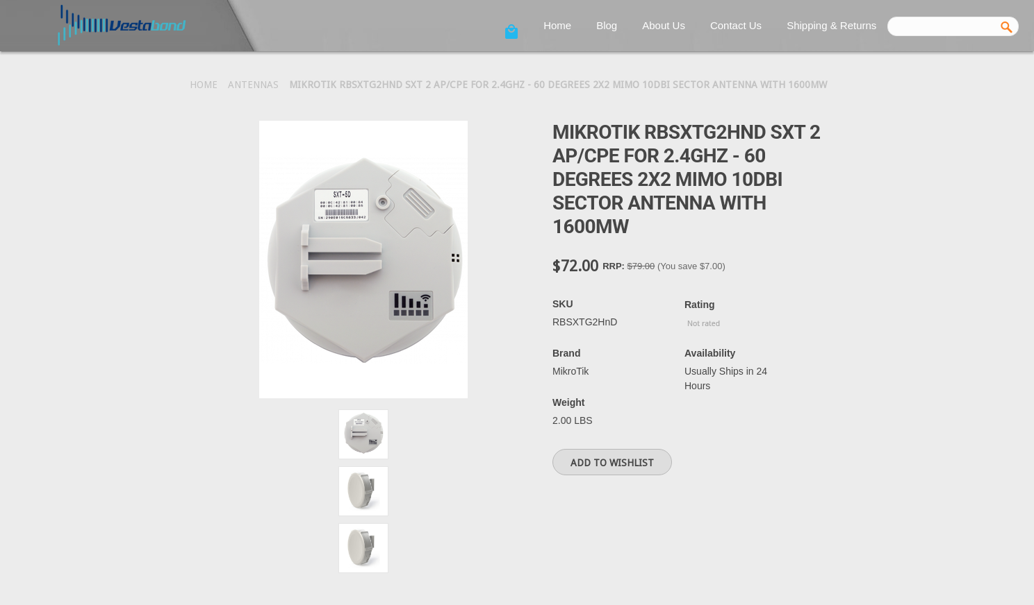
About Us (663, 25)
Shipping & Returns (831, 25)
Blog (606, 25)
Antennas (253, 84)
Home (557, 25)
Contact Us (736, 25)
